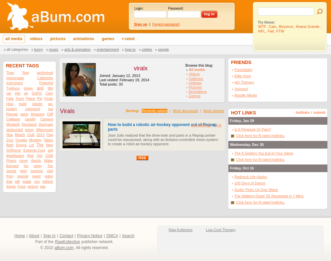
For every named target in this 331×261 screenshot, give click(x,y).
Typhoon (13, 88)
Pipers (11, 161)
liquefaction (15, 156)
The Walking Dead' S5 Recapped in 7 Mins (269, 196)
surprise (36, 171)
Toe (50, 166)
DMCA (112, 235)
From (20, 98)
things (11, 186)
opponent (32, 109)
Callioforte (45, 78)
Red (30, 156)
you (37, 181)
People (163, 49)
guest (36, 176)
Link (218, 125)
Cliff (50, 114)
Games (194, 96)
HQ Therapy (244, 82)
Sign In (49, 235)
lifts (50, 88)
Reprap (12, 114)
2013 (41, 135)
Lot (31, 145)
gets (23, 171)
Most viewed (214, 111)
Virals (67, 111)
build (22, 104)
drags (28, 88)
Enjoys (21, 145)
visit (50, 171)
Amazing (37, 114)
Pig (39, 98)
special (22, 176)
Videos (194, 74)
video (48, 176)
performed (45, 73)
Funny (38, 49)
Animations (198, 92)
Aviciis (36, 161)
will (17, 181)
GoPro (37, 93)
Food (21, 186)
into (18, 93)
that (9, 181)
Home (20, 235)
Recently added (154, 111)
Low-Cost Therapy (221, 230)
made (27, 181)
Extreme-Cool (34, 150)
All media (197, 70)
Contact (66, 235)
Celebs (147, 49)
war (43, 186)
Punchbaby (243, 70)
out (50, 109)
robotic (37, 104)
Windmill (13, 124)
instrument (14, 83)
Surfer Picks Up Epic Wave (256, 190)
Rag (25, 73)
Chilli (49, 156)
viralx (141, 68)
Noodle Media (245, 95)
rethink (47, 181)
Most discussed (185, 111)
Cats (272, 27)
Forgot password (165, 24)
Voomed (241, 89)
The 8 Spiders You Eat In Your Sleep (263, 153)
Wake (48, 161)
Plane (30, 98)
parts (24, 114)
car (8, 93)
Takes (48, 140)
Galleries (196, 79)
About (34, 235)
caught (30, 119)
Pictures (195, 87)
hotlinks (303, 112)
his (26, 166)
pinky (38, 166)
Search (128, 235)
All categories (17, 49)
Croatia (21, 140)
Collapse (13, 119)
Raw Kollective (181, 230)
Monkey (35, 140)
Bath (10, 145)
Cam (49, 93)
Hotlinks (195, 83)
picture (32, 186)
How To (130, 49)
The (39, 145)
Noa (9, 135)
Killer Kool (242, 76)
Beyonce (286, 27)
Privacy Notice (90, 235)
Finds (48, 98)
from (9, 176)
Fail (271, 31)
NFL (261, 31)
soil (50, 150)
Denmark (46, 124)
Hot (39, 156)
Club (30, 135)
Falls (10, 98)
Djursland (29, 124)
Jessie (11, 171)
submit (319, 112)
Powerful (46, 83)
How (9, 104)
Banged (12, 166)
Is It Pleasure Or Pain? (252, 129)
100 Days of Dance (249, 183)
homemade (15, 78)
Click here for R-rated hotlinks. (260, 136)
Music (54, 49)
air (26, 93)
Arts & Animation (77, 49)
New (49, 145)
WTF (262, 27)
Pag (50, 135)
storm (29, 130)
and (40, 88)
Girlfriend (13, 150)
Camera (46, 119)
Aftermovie (44, 130)
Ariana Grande (308, 27)
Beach (20, 135)
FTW (280, 31)
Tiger (10, 73)
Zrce (9, 140)
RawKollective (67, 241)
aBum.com (64, 247)
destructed (14, 130)
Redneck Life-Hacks (250, 177)
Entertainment (108, 49)
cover (24, 161)
